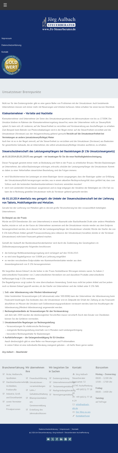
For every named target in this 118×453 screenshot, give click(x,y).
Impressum (7, 38)
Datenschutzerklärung (11, 45)
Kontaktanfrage (83, 415)
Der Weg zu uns (83, 412)
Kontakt (5, 51)
